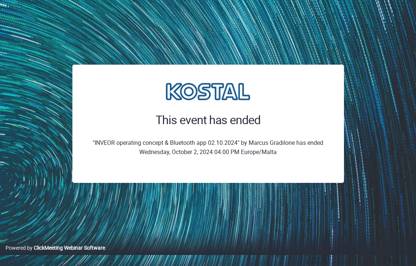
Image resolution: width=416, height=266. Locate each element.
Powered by (55, 255)
